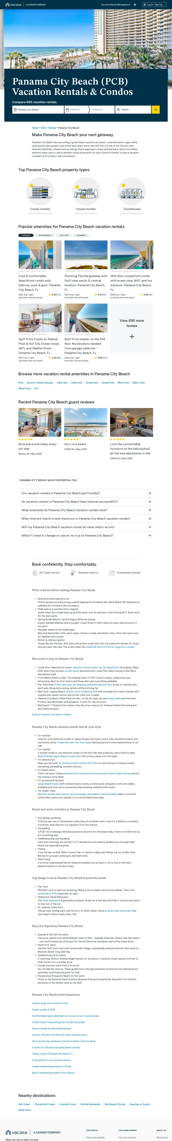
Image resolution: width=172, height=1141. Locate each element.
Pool (20, 382)
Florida (52, 128)
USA (43, 128)
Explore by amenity (95, 1137)
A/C (36, 388)
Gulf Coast (24, 1104)
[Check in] (77, 110)
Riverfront (123, 382)
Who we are (162, 1137)
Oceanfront (108, 382)
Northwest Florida (115, 1104)
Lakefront (76, 382)
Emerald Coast (68, 1104)
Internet (81, 235)
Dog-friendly (45, 235)
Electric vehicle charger (40, 382)
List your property (127, 1137)
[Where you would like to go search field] (38, 110)
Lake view (62, 382)
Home (35, 128)
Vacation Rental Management (115, 5)
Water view (139, 382)
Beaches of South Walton (144, 1104)
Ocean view (92, 382)
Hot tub (64, 235)
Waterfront (24, 388)
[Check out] (103, 110)
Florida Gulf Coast (45, 1104)
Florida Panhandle (90, 1104)
